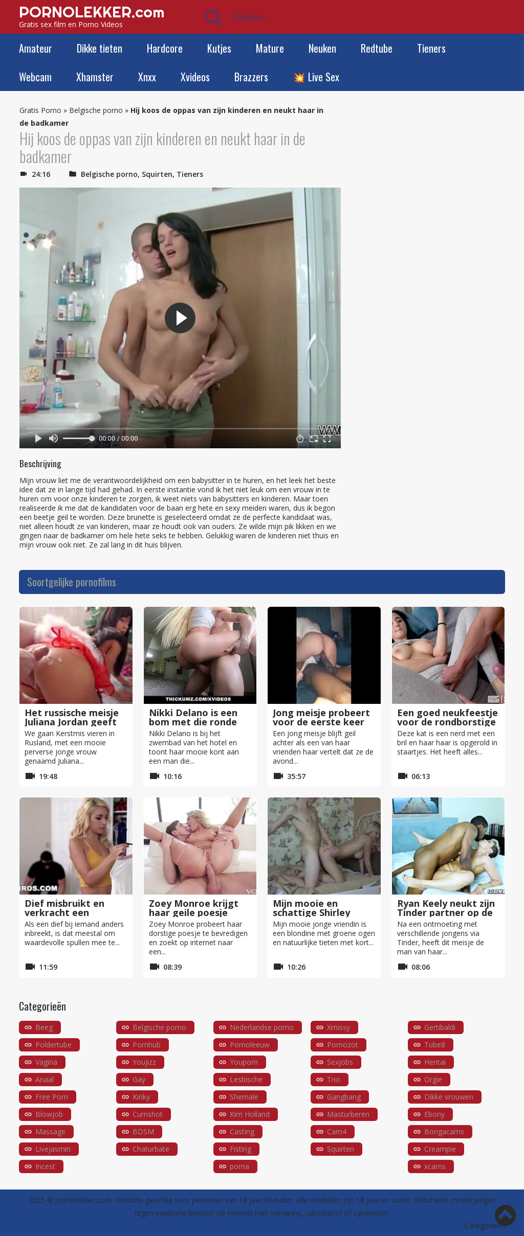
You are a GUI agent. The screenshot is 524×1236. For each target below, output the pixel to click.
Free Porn (51, 1097)
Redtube (376, 48)
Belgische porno (96, 110)
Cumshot (148, 1114)
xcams (435, 1166)
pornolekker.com (83, 1200)
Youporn (244, 1062)
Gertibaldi (439, 1027)
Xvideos (195, 76)
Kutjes (219, 48)
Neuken (322, 48)
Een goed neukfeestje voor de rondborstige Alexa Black (447, 721)
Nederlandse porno (262, 1027)
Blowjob (49, 1114)
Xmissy (338, 1027)
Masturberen (348, 1114)
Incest (45, 1166)
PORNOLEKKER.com (91, 11)
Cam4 (336, 1131)
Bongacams (444, 1131)
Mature (270, 48)
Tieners (431, 48)
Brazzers (251, 76)
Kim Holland (250, 1114)
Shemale (244, 1097)
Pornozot (342, 1044)
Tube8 (434, 1044)
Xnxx (147, 76)
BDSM (143, 1131)
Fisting (240, 1149)
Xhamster (95, 76)
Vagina (46, 1062)
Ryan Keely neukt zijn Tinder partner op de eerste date (446, 912)
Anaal (44, 1079)
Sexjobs (340, 1062)
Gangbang (344, 1097)
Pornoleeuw (250, 1044)
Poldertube (53, 1044)
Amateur (35, 48)
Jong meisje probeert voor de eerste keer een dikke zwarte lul (321, 721)
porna (239, 1166)
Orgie (433, 1079)
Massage (50, 1131)
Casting (242, 1131)
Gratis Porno (40, 110)
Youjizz (144, 1062)
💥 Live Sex (316, 76)
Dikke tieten (99, 48)
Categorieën (485, 1225)
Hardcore (165, 48)
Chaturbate (151, 1149)
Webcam (35, 76)
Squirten (157, 174)
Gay (139, 1079)
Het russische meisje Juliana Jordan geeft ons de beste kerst (72, 721)
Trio (333, 1079)
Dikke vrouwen (448, 1097)
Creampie (440, 1149)
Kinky (141, 1097)
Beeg (44, 1027)
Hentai (435, 1062)
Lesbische (246, 1079)
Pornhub (147, 1044)
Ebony (434, 1114)
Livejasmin (53, 1149)
